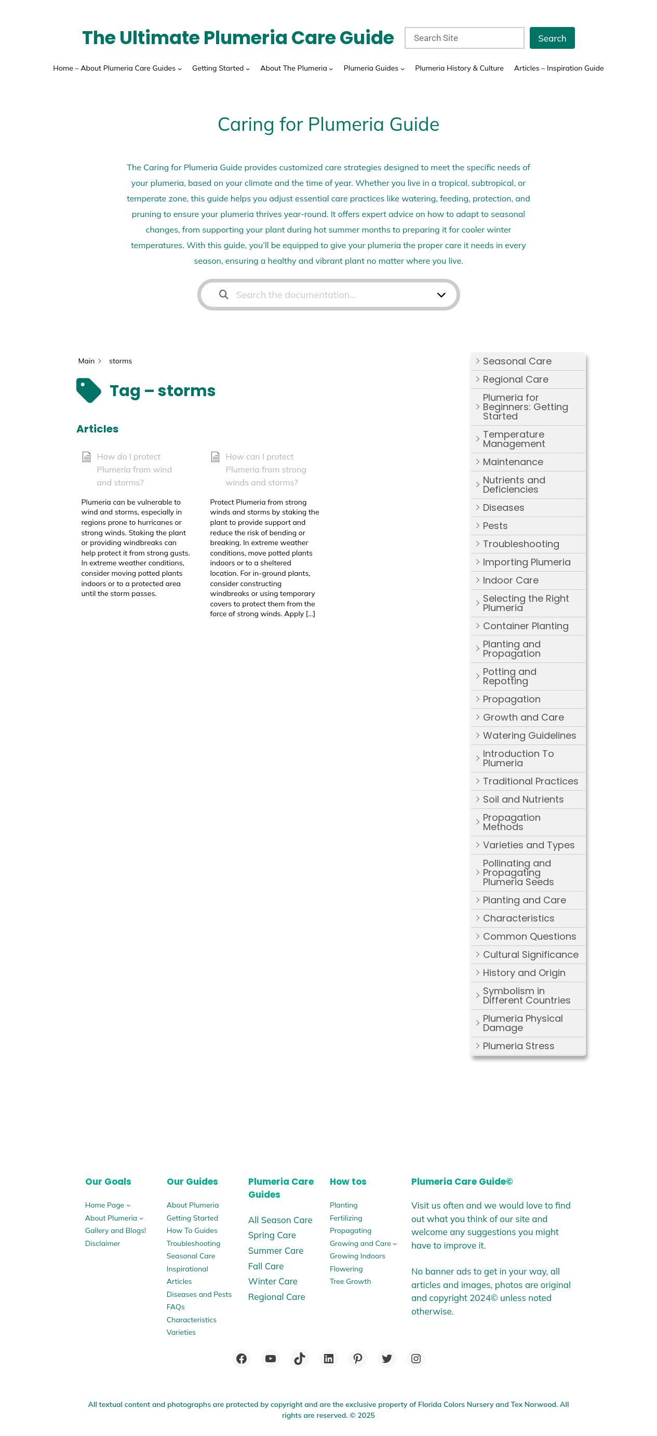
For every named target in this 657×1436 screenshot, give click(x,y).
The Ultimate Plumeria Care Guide (238, 37)
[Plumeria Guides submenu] (402, 68)
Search (552, 38)
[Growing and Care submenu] (395, 1243)
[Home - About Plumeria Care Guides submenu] (180, 68)
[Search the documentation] (224, 294)
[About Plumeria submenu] (141, 1218)
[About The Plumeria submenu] (331, 68)
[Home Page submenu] (128, 1205)
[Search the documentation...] (323, 294)
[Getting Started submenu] (248, 68)
